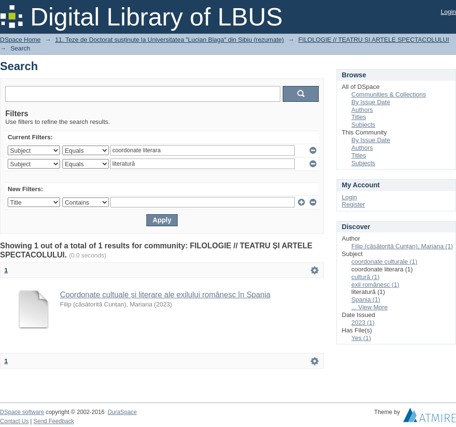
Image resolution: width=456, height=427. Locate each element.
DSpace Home (20, 39)
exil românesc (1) (375, 284)
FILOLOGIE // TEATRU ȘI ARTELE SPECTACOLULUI (374, 39)
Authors (362, 109)
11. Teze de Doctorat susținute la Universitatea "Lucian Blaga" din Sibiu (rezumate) (169, 39)
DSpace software (22, 412)
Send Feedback (54, 421)
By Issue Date (370, 102)
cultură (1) (365, 277)
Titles (358, 117)
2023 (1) (362, 322)
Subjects (363, 124)
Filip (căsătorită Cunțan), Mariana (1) (402, 246)
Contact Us (14, 421)
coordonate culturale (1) (384, 261)
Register (353, 204)
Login (448, 11)
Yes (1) (361, 338)
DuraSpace (122, 412)
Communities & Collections (388, 94)
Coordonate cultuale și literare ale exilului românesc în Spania (165, 295)
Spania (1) (365, 299)
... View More (369, 307)
